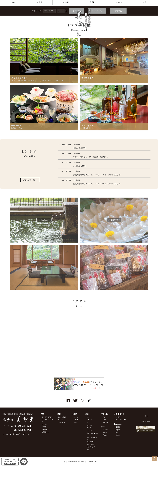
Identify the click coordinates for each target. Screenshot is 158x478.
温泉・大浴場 (62, 417)
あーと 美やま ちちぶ (92, 438)
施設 (92, 2)
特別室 (44, 427)
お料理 (66, 2)
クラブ (89, 428)
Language (118, 424)
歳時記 (105, 432)
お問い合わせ (145, 421)
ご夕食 (76, 417)
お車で (105, 420)
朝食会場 (89, 425)
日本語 (117, 427)
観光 (145, 2)
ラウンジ (89, 420)
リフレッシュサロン (92, 433)
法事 (88, 450)
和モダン (44, 424)
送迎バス (105, 422)
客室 (13, 2)
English (117, 429)
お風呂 (39, 2)
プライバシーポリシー (122, 420)
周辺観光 (105, 429)
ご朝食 (76, 420)
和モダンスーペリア (47, 420)
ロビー (89, 417)
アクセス (118, 2)
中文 (116, 432)
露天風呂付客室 (47, 417)
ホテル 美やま (119, 414)
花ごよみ (105, 435)
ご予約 (145, 415)
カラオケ (89, 430)
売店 (88, 422)
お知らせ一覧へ (30, 179)
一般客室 (44, 429)
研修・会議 (90, 444)
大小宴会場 (90, 442)
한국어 (117, 435)
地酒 (75, 422)
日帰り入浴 (61, 422)
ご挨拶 (117, 417)
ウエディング (91, 447)
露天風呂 (60, 420)
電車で (105, 417)
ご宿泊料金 (45, 432)
